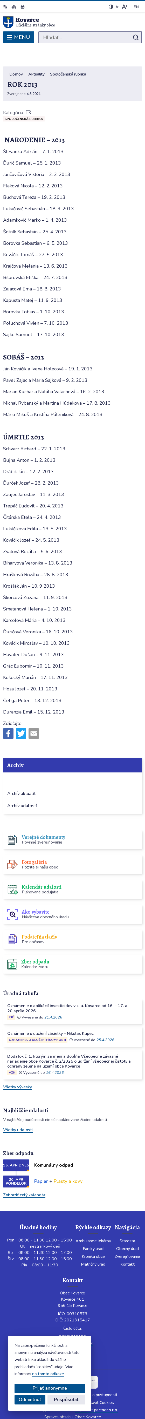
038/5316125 (72, 1317)
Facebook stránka (72, 1330)
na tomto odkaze (45, 1374)
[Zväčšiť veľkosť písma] (124, 6)
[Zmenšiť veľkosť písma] (117, 6)
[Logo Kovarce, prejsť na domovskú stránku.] (72, 22)
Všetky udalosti (18, 1111)
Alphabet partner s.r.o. (96, 1391)
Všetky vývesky (17, 1068)
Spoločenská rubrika (24, 100)
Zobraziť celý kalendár (24, 1176)
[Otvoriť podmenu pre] (134, 760)
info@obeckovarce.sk (72, 1324)
